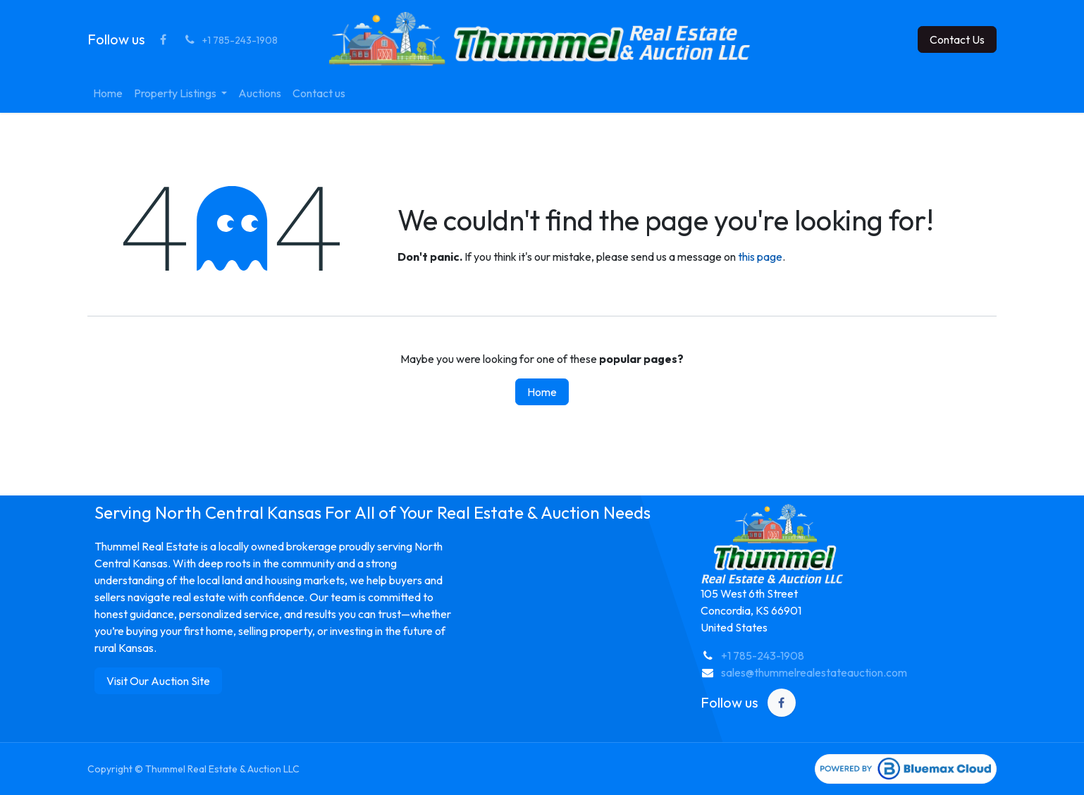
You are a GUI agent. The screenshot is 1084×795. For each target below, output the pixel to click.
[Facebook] (163, 39)
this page (760, 256)
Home (542, 392)
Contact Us (957, 39)
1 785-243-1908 (765, 655)
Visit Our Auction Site (158, 681)
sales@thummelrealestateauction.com (814, 672)
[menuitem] (107, 93)
